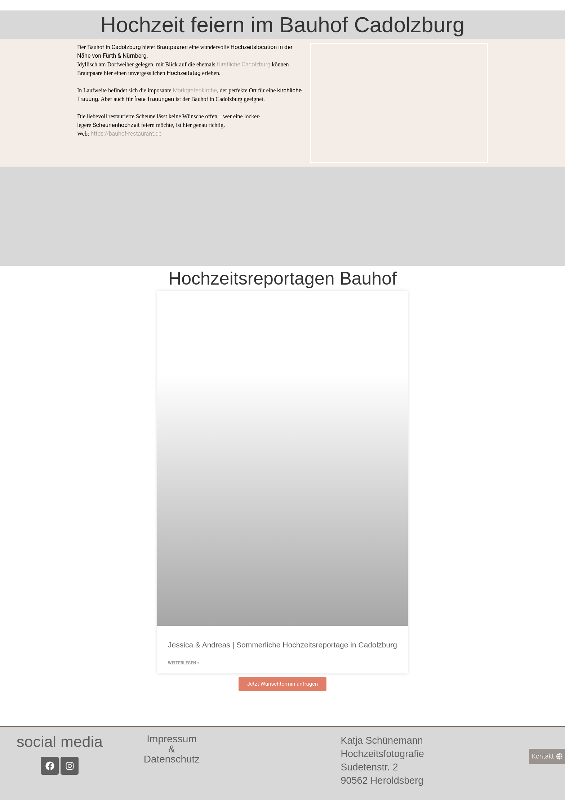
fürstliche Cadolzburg (243, 64)
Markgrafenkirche (195, 90)
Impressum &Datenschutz (172, 749)
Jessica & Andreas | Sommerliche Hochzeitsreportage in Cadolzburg (282, 645)
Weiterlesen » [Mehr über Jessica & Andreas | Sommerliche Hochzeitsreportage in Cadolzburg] (183, 662)
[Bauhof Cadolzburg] (282, 216)
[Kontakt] (547, 756)
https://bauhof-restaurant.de (125, 133)
